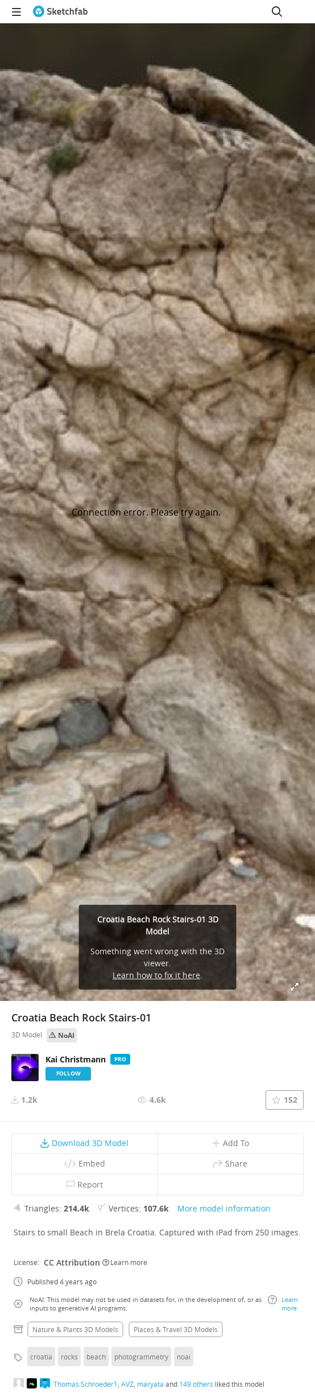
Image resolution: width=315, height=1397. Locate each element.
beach (96, 1356)
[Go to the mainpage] (60, 11)
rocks (69, 1356)
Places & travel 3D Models (176, 1329)
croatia (41, 1356)
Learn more (124, 1262)
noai (183, 1356)
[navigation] (16, 11)
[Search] (277, 11)
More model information (224, 1208)
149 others (196, 1383)
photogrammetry (141, 1356)
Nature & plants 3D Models (75, 1329)
